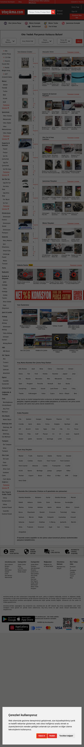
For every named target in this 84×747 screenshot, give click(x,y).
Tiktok (72, 576)
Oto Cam (33, 579)
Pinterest (72, 574)
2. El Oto (20, 568)
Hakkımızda (8, 577)
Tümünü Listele (73, 223)
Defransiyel (34, 584)
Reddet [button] (52, 736)
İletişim (59, 568)
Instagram (73, 570)
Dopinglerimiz (61, 566)
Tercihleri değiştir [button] (66, 736)
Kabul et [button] (42, 736)
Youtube (72, 572)
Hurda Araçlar (22, 572)
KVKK (6, 573)
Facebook (73, 566)
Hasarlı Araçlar (22, 570)
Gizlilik (7, 572)
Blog (71, 577)
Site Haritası (8, 575)
